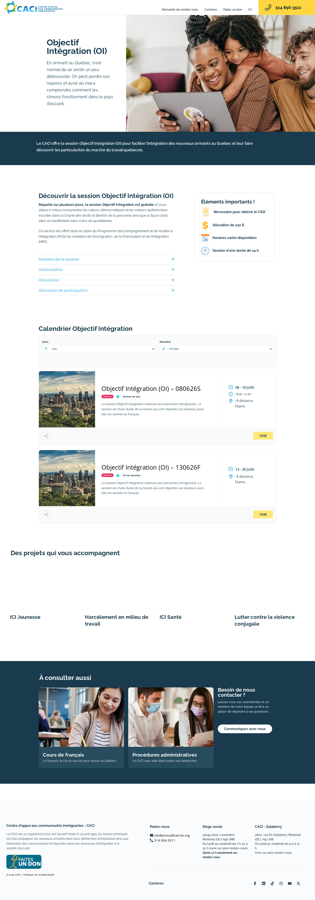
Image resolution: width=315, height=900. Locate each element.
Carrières (210, 9)
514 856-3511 (288, 7)
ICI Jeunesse (25, 617)
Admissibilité (51, 269)
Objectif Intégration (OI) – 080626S (151, 388)
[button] (107, 259)
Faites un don (232, 9)
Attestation (49, 280)
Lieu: (45, 342)
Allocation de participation (63, 290)
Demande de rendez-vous (180, 9)
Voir (263, 436)
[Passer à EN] (250, 9)
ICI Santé (170, 617)
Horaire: (165, 342)
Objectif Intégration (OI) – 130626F (150, 467)
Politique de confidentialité (39, 874)
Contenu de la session (59, 259)
